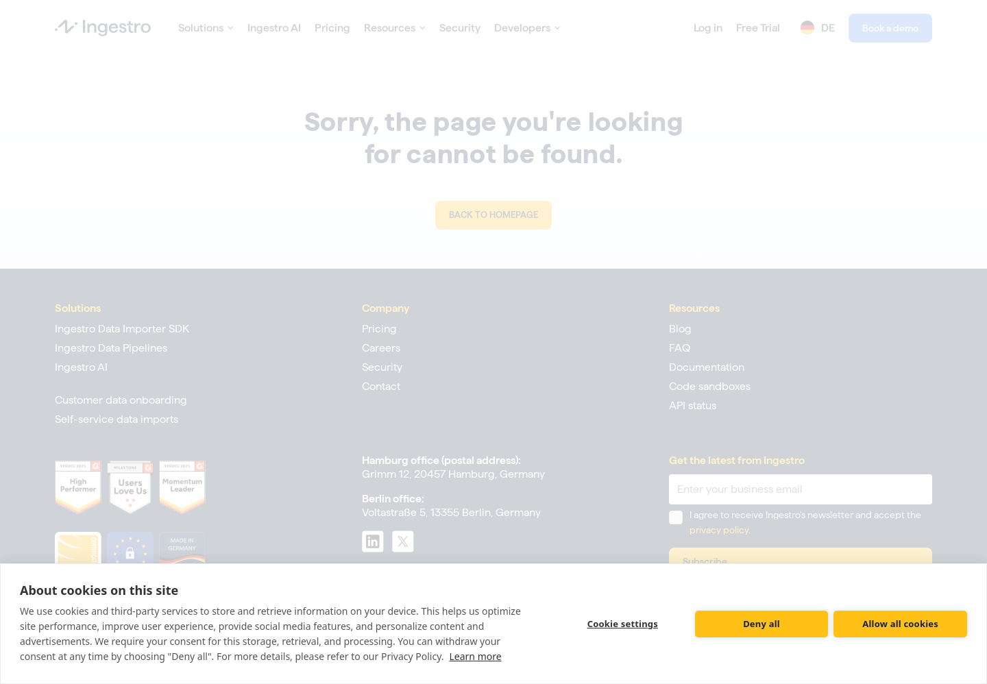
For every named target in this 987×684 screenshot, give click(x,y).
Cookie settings (622, 624)
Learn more (476, 656)
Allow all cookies (900, 624)
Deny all (761, 624)
